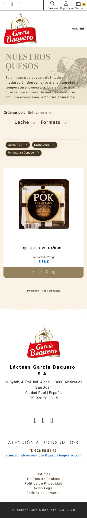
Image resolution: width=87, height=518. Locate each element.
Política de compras (43, 492)
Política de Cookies (43, 478)
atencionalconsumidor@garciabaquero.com (44, 455)
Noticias (43, 474)
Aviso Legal (44, 488)
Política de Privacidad (43, 483)
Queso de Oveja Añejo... (43, 248)
